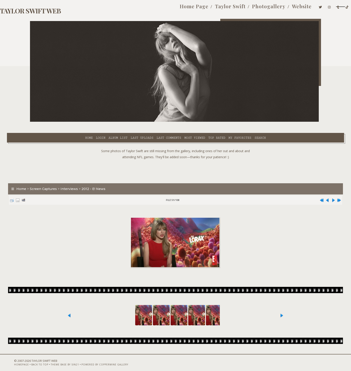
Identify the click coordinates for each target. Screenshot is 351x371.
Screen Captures (66, 178)
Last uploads (101, 121)
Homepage (37, 359)
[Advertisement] (175, 159)
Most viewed (154, 121)
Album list (77, 121)
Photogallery (221, 8)
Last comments (128, 121)
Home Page (146, 8)
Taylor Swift (182, 8)
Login (60, 121)
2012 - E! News (116, 178)
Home (48, 121)
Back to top (55, 359)
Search (220, 121)
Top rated (176, 121)
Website (254, 8)
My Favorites (199, 121)
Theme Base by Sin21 (81, 359)
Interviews (92, 178)
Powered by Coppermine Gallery (120, 359)
